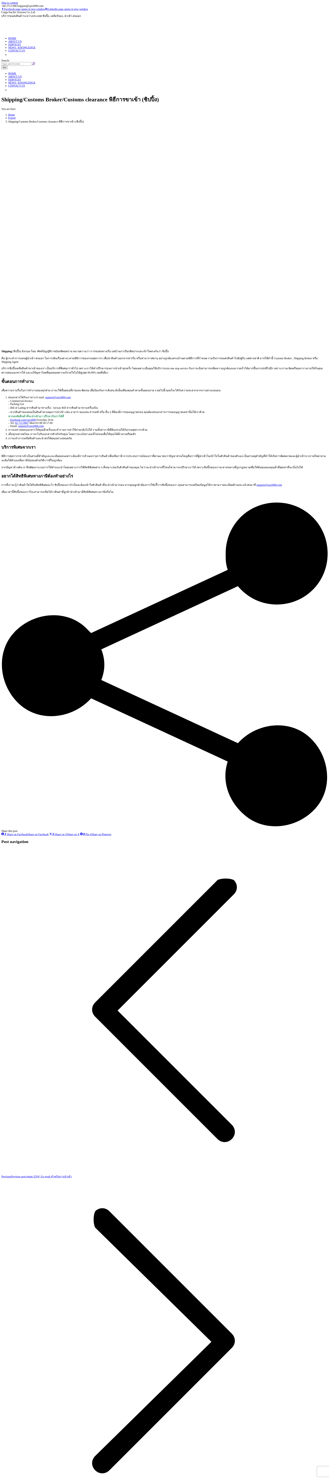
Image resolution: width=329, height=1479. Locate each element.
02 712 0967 (22, 422)
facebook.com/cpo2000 (23, 419)
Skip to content (9, 2)
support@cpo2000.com (58, 397)
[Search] (16, 64)
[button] (10, 54)
